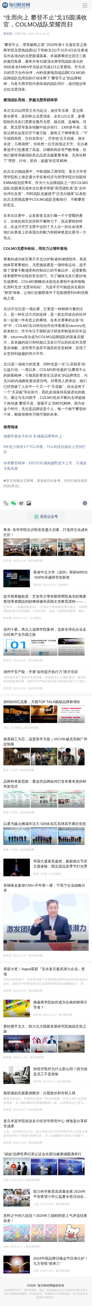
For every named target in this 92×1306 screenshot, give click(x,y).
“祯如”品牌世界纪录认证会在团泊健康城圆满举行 (42, 1154)
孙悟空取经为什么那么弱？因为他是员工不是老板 (60, 1071)
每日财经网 (45, 1285)
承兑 (14, 486)
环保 (6, 1180)
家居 (6, 770)
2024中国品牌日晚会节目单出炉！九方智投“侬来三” (60, 1261)
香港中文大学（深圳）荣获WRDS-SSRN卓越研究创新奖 (60, 574)
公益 (36, 1204)
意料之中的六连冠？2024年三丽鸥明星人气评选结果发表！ (45, 1218)
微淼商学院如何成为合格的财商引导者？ (60, 1004)
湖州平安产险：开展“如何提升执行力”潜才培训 (40, 672)
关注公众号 (46, 517)
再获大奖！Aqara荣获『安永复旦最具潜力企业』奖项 (44, 971)
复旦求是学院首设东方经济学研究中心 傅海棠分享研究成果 (45, 1123)
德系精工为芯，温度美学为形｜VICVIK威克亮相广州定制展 (45, 741)
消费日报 (20, 33)
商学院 (7, 33)
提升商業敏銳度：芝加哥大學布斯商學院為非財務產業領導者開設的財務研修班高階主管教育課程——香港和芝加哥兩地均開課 (44, 599)
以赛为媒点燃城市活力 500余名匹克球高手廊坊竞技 (44, 824)
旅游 (36, 873)
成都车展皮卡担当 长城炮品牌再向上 (32, 436)
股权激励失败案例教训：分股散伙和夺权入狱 (39, 1093)
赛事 (6, 849)
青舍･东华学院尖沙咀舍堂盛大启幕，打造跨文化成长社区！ (45, 532)
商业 (6, 727)
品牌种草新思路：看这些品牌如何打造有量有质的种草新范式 (44, 784)
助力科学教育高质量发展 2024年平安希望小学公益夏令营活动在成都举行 (60, 1194)
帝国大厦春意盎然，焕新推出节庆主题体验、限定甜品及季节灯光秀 (60, 863)
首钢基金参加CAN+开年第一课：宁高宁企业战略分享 (44, 888)
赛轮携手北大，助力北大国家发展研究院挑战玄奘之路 (44, 1029)
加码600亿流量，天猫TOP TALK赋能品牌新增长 (41, 702)
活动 (6, 1246)
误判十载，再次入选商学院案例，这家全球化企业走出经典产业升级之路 (44, 632)
